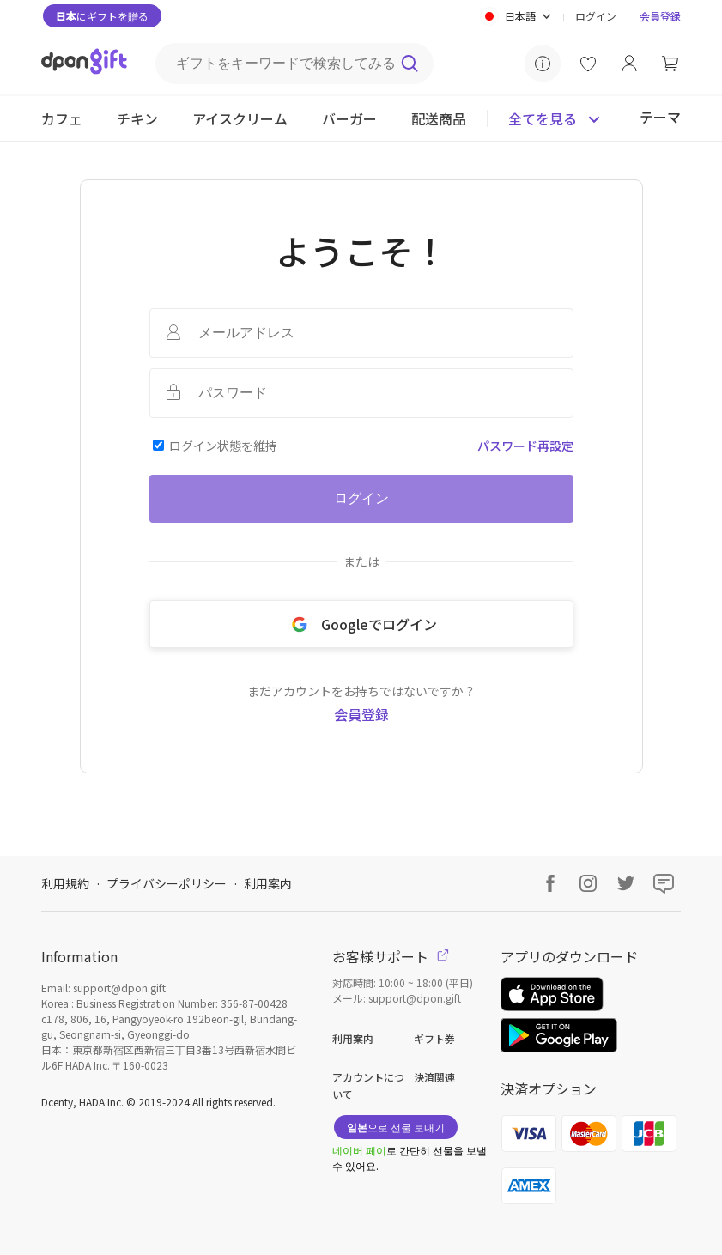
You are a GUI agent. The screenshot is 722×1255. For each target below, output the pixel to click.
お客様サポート (390, 956)
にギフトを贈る (102, 16)
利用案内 (268, 883)
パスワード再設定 (525, 445)
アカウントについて (368, 1085)
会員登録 (660, 16)
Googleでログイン (361, 624)
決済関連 (434, 1077)
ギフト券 (434, 1038)
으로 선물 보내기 (396, 1126)
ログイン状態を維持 (223, 445)
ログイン (595, 16)
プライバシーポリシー (166, 883)
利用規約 (65, 883)
